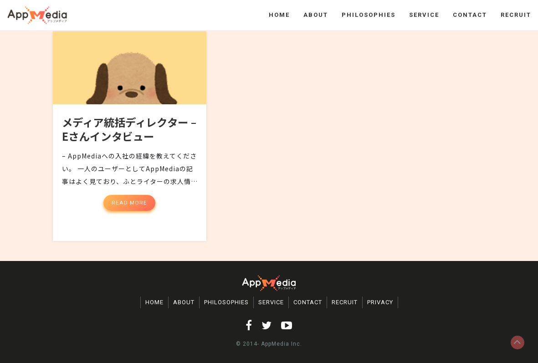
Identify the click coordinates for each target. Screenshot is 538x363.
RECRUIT (516, 14)
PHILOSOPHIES (368, 14)
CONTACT (470, 14)
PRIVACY (380, 302)
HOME (279, 14)
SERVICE (424, 14)
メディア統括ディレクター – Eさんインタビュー (126, 136)
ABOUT (315, 14)
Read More (129, 209)
